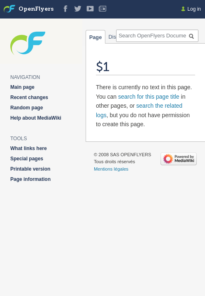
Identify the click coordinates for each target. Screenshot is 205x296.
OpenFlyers (36, 9)
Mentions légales (111, 168)
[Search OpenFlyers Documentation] (157, 36)
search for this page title (148, 96)
